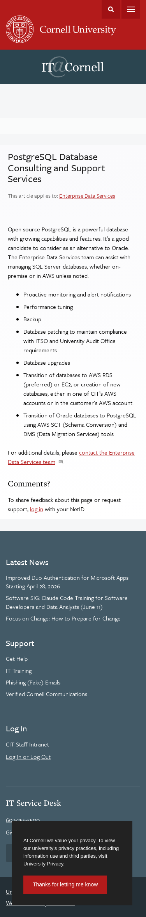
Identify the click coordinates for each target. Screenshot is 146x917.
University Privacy (43, 864)
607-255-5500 (23, 819)
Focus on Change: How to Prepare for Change (63, 618)
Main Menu (130, 9)
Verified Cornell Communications (46, 693)
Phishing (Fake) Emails (33, 682)
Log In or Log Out (28, 756)
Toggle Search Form (111, 9)
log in (36, 509)
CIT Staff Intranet (27, 744)
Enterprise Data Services (87, 195)
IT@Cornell (73, 67)
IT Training (19, 670)
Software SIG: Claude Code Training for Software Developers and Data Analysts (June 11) (67, 601)
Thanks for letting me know (65, 884)
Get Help (17, 658)
